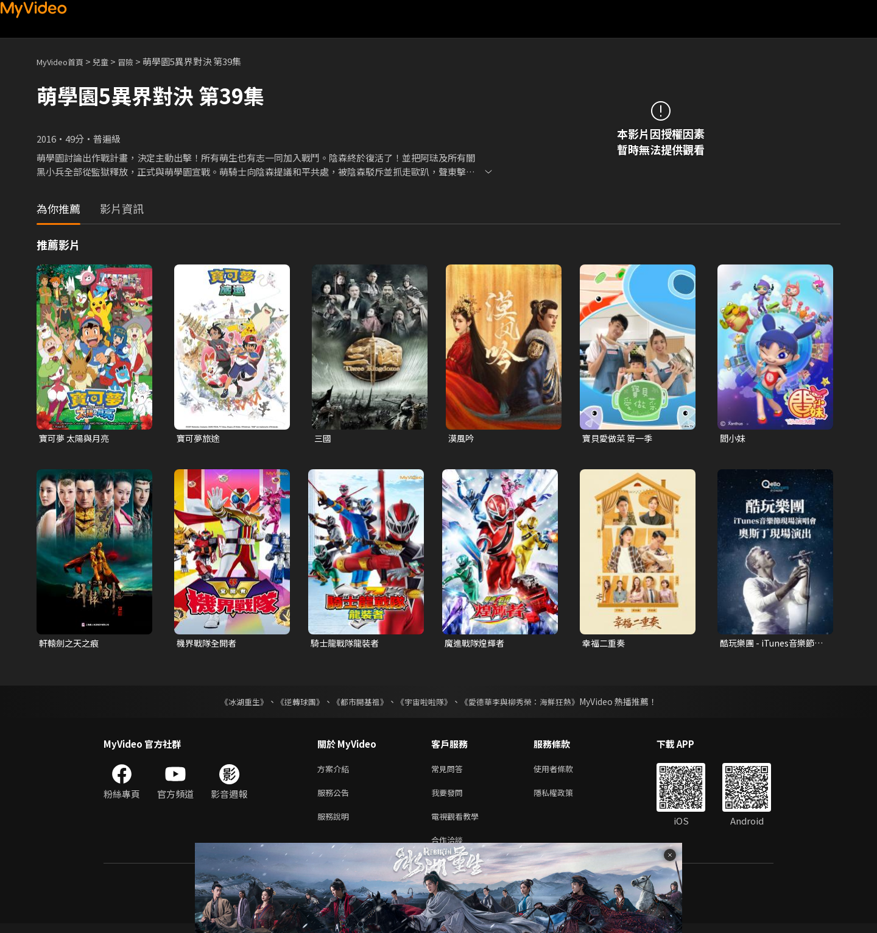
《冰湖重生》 (233, 704)
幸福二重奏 (605, 644)
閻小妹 (733, 438)
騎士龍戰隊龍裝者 (347, 644)
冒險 (138, 61)
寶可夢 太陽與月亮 (76, 438)
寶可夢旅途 (199, 438)
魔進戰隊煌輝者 (477, 644)
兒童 (110, 61)
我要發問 (449, 797)
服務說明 (335, 823)
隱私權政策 (563, 797)
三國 (323, 438)
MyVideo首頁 (64, 61)
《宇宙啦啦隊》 (425, 704)
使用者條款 (563, 771)
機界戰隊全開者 (209, 644)
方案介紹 (335, 771)
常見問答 (449, 771)
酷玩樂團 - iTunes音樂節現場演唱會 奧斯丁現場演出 (771, 644)
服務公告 (335, 797)
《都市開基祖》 (357, 704)
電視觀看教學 (458, 823)
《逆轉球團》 (293, 704)
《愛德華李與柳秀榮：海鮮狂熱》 (527, 704)
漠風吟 (462, 438)
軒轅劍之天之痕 (71, 644)
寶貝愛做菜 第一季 (619, 438)
